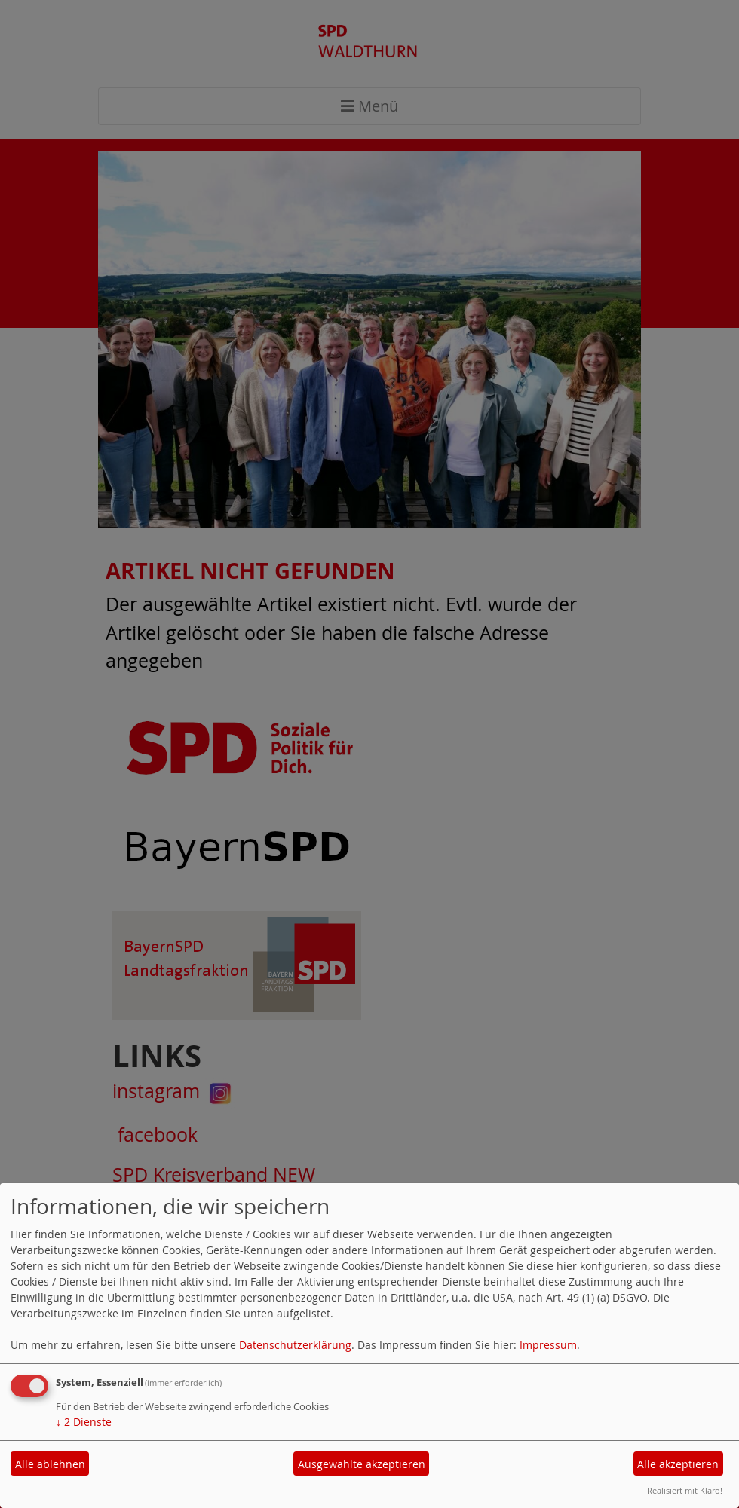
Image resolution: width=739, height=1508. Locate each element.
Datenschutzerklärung (295, 1345)
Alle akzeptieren (678, 1464)
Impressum (548, 1345)
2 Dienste (84, 1422)
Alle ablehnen (50, 1464)
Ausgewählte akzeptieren (361, 1464)
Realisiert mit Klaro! (684, 1490)
